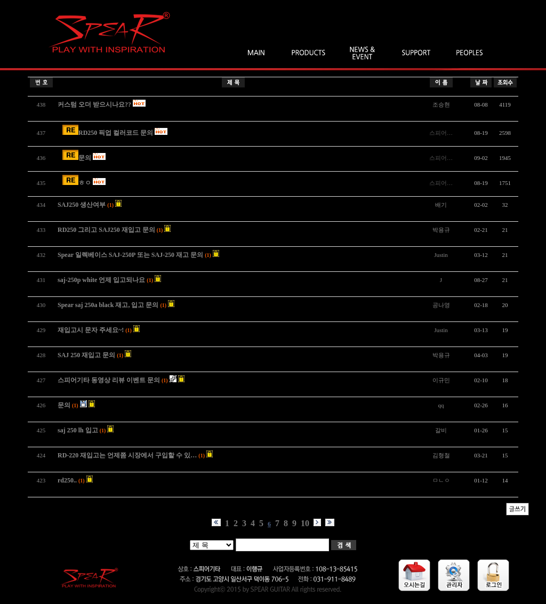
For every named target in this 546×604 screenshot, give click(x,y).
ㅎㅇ (84, 183)
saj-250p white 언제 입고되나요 (101, 280)
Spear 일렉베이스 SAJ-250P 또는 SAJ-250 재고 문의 (130, 255)
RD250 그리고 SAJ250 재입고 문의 (106, 229)
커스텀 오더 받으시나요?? (94, 104)
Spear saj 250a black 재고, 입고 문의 (108, 305)
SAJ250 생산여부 (82, 204)
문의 (84, 158)
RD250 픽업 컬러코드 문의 (115, 132)
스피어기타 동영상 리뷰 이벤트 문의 (109, 380)
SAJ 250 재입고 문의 (86, 355)
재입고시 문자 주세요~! (91, 330)
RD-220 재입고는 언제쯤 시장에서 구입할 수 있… (127, 455)
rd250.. (67, 480)
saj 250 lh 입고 (78, 430)
